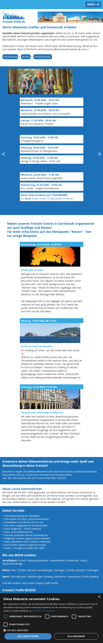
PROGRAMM (10, 56)
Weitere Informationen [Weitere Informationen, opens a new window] (44, 610)
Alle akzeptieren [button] (28, 636)
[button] (51, 630)
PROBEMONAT (42, 56)
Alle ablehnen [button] (76, 636)
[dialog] (51, 618)
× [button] (99, 597)
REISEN (26, 56)
